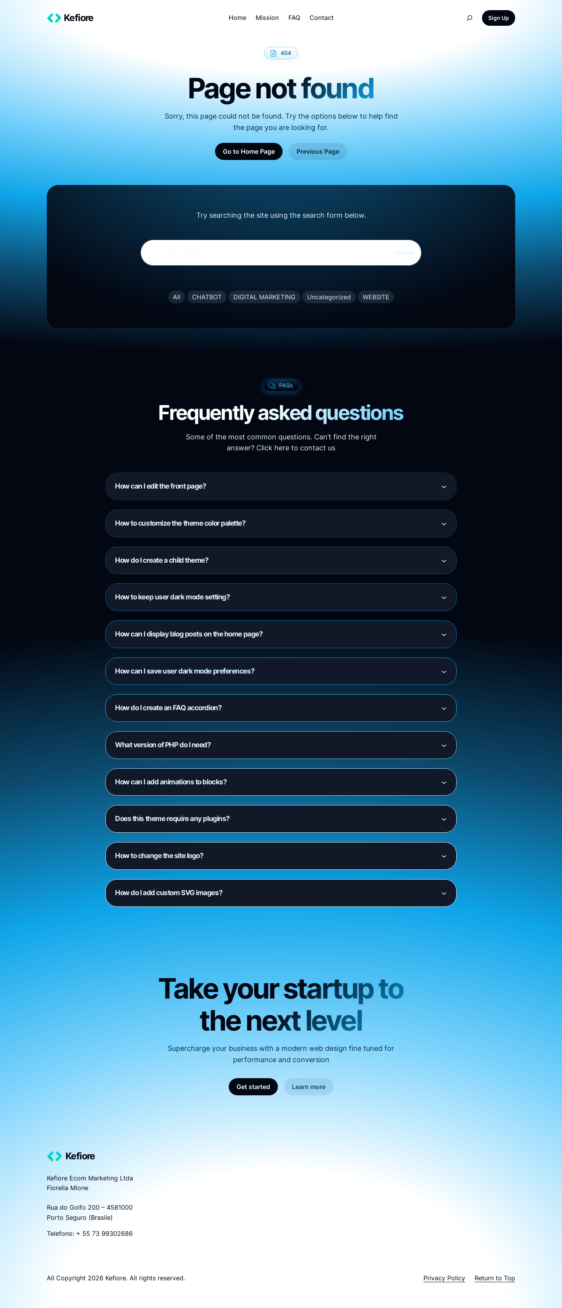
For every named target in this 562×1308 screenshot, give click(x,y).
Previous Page (318, 151)
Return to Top (495, 1278)
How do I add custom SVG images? (168, 893)
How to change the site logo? (159, 855)
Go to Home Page (249, 151)
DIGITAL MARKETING (264, 297)
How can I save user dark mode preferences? (184, 671)
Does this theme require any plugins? (172, 818)
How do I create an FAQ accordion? (168, 708)
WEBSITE (376, 297)
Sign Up (498, 17)
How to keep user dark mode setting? (172, 597)
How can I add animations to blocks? (171, 782)
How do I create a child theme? (162, 560)
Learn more (308, 1087)
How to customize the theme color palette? (180, 523)
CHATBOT (207, 297)
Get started (253, 1087)
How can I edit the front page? (160, 486)
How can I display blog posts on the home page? (189, 634)
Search (404, 252)
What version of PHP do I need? (163, 745)
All (176, 297)
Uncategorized (329, 297)
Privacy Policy (444, 1278)
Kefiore (79, 17)
